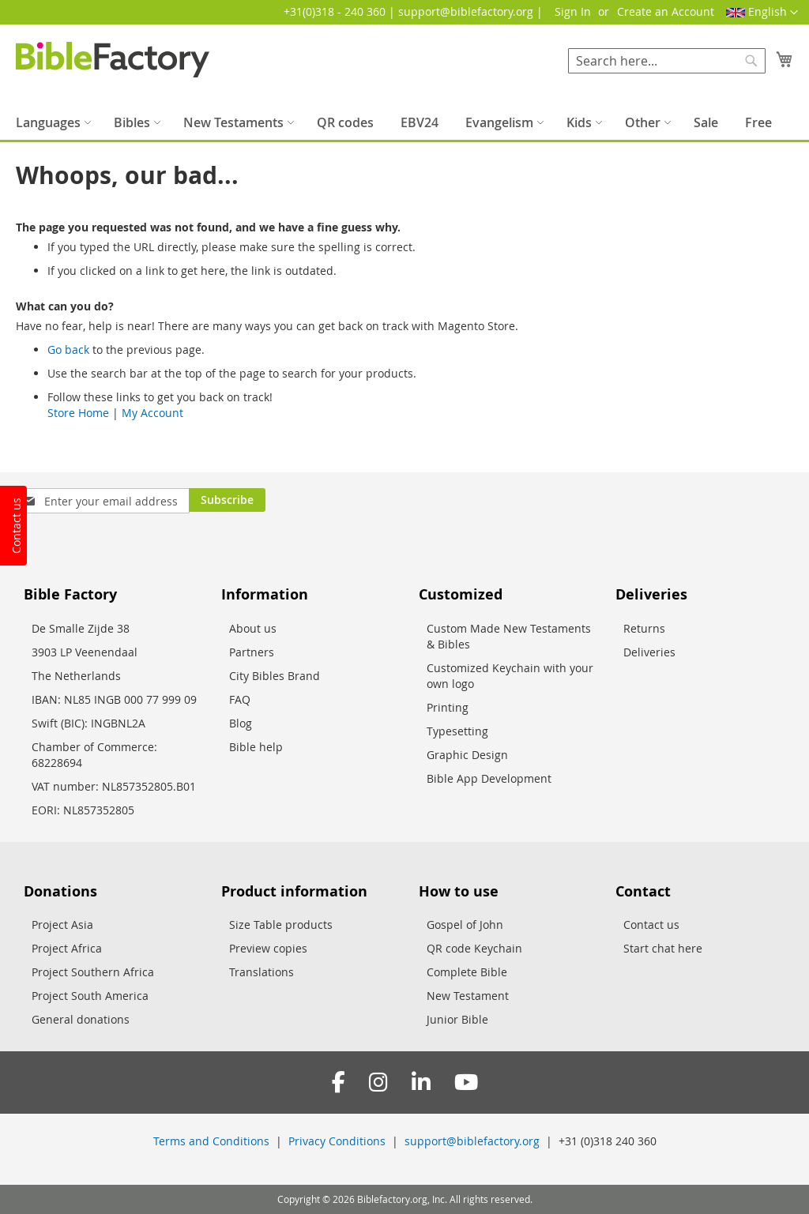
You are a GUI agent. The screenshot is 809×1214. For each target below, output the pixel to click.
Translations (261, 971)
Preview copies (268, 948)
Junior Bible (457, 1019)
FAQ (239, 699)
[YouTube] (466, 1082)
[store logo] (112, 59)
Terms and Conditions (211, 1140)
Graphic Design (467, 754)
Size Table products (281, 924)
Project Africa (67, 948)
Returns (644, 628)
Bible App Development (489, 778)
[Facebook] (338, 1082)
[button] (762, 12)
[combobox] (667, 60)
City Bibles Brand (274, 675)
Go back (68, 349)
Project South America (90, 995)
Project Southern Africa (93, 971)
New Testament (468, 995)
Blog (240, 723)
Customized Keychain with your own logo (510, 675)
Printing (447, 707)
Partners (251, 652)
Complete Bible (467, 971)
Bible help (256, 746)
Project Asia (62, 924)
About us (253, 628)
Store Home (78, 412)
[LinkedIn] (421, 1082)
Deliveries (649, 652)
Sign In (573, 11)
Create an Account (665, 11)
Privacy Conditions (337, 1140)
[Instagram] (378, 1082)
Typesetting (457, 731)
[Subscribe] (227, 500)
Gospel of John (465, 924)
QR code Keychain (474, 948)
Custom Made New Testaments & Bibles (509, 636)
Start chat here (662, 948)
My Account (152, 412)
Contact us (651, 924)
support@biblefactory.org (472, 1140)
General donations (81, 1019)
